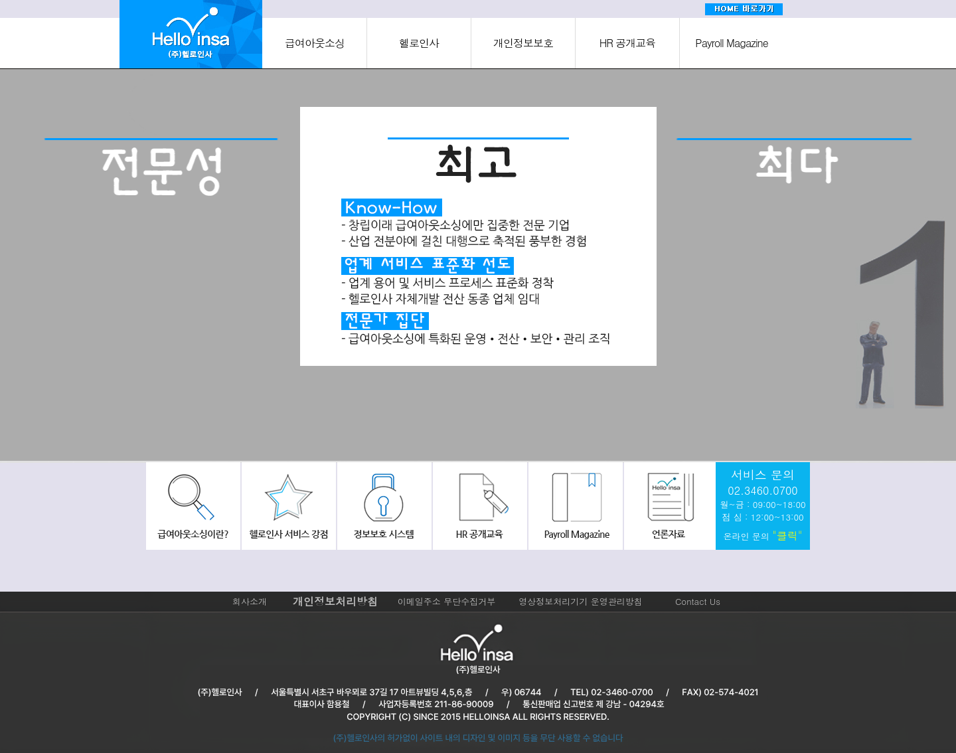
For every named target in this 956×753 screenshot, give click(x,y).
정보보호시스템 (383, 506)
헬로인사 (419, 42)
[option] (161, 267)
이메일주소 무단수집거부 (446, 601)
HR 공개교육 (627, 42)
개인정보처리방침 (335, 601)
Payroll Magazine (731, 42)
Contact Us (697, 601)
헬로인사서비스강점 (288, 506)
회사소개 (249, 601)
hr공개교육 (478, 506)
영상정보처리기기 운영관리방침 (580, 601)
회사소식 (668, 506)
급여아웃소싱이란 (193, 506)
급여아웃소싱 (315, 42)
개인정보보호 (523, 42)
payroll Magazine (573, 506)
